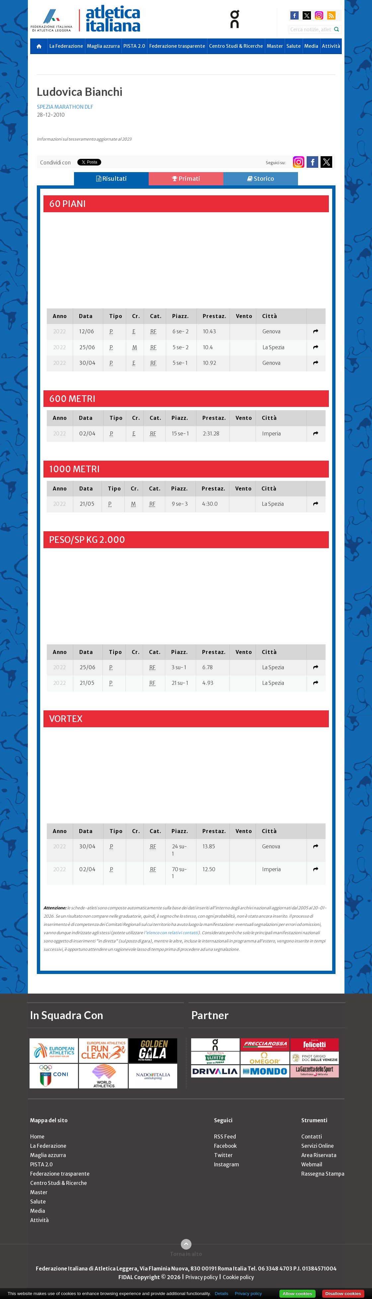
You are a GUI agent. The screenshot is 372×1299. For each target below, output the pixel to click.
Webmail (311, 1164)
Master (275, 46)
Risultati (111, 178)
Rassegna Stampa (322, 1174)
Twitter (223, 1155)
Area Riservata (318, 1155)
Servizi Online (317, 1146)
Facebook (225, 1146)
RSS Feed (225, 1137)
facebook (294, 15)
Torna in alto (186, 1254)
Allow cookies (297, 1293)
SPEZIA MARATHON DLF (65, 107)
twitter (307, 15)
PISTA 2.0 (134, 46)
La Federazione (66, 46)
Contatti (311, 1137)
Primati (186, 178)
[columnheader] (60, 316)
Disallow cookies (343, 1293)
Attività (331, 46)
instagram (319, 15)
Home (37, 1137)
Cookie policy (238, 1277)
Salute (293, 46)
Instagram (226, 1164)
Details (221, 1293)
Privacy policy (202, 1277)
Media (311, 46)
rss (331, 15)
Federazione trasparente (177, 46)
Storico (260, 178)
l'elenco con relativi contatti (171, 932)
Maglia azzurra (103, 46)
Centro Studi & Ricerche (236, 46)
